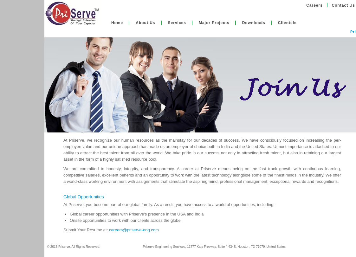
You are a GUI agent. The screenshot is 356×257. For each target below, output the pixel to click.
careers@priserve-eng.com (134, 230)
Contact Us (343, 5)
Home (117, 23)
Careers (314, 5)
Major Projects (214, 23)
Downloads (253, 23)
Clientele (287, 23)
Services (177, 23)
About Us (145, 23)
